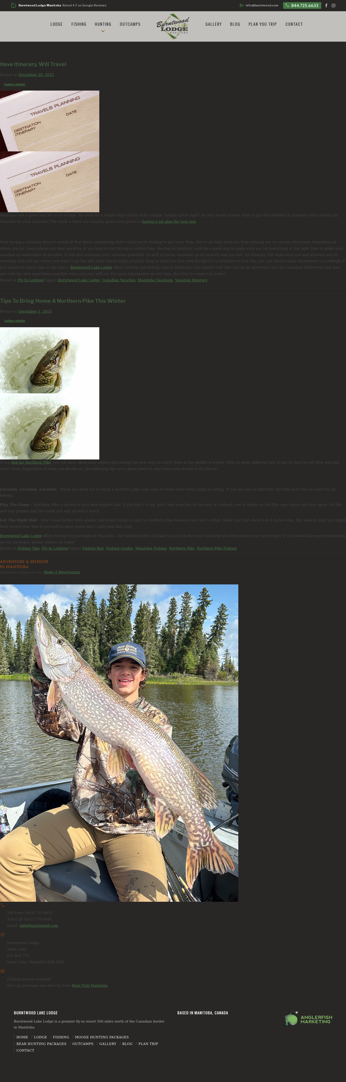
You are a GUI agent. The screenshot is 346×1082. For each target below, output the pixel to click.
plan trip (148, 1044)
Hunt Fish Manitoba (90, 985)
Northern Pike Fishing (217, 548)
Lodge (57, 24)
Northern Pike (182, 548)
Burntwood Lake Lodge (91, 267)
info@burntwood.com (39, 926)
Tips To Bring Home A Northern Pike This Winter (63, 301)
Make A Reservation (62, 572)
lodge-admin (14, 84)
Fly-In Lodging (31, 280)
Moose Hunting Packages (102, 1037)
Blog (235, 24)
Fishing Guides (119, 548)
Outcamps (130, 24)
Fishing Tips (29, 548)
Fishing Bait (93, 548)
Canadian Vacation (118, 280)
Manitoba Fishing (151, 548)
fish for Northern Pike (31, 462)
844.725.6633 (301, 5)
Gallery (213, 24)
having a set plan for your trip (169, 221)
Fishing (78, 24)
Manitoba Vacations (155, 280)
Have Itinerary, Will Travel (33, 64)
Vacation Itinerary (191, 280)
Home (22, 1037)
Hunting (103, 24)
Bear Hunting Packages (42, 1044)
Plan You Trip (263, 24)
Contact (294, 24)
